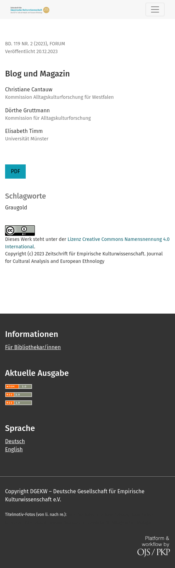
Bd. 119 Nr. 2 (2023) (26, 44)
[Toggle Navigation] (155, 9)
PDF (15, 171)
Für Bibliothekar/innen (33, 347)
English (14, 449)
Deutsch (15, 441)
